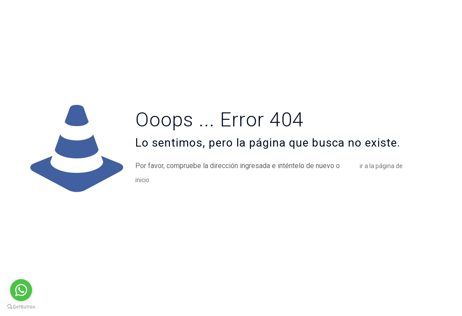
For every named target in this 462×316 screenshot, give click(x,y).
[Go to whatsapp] (21, 290)
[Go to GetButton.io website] (21, 307)
